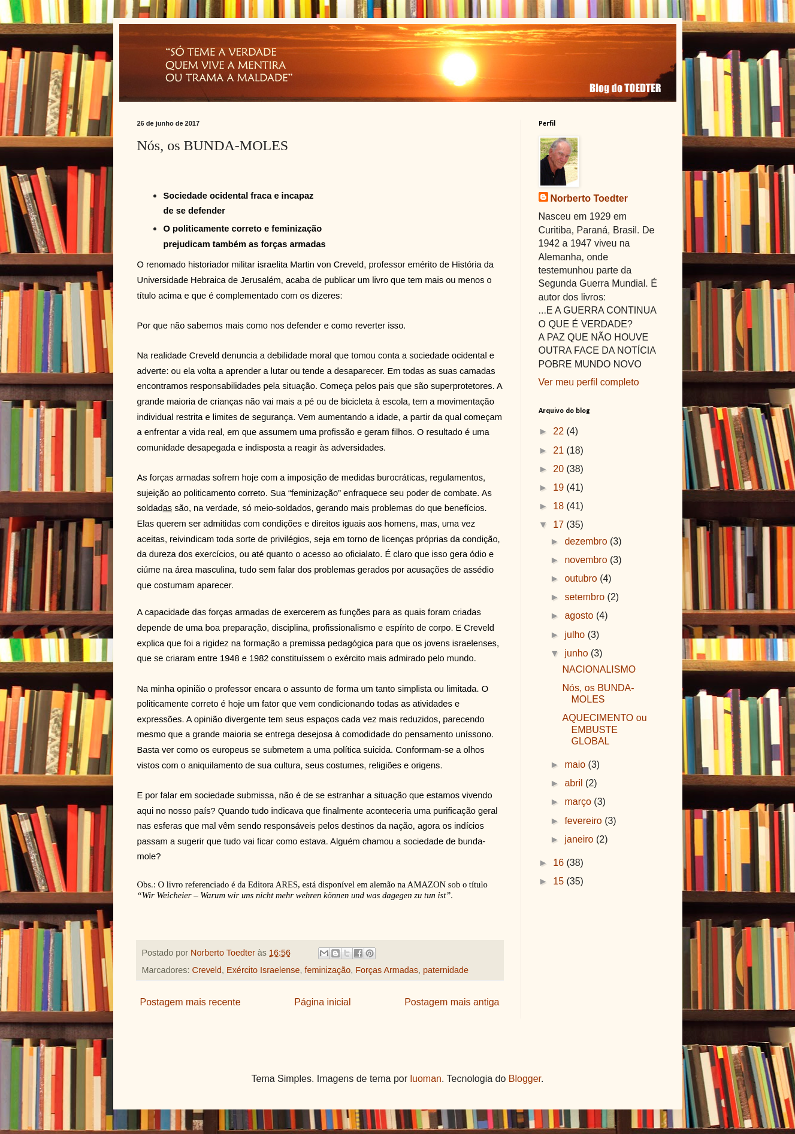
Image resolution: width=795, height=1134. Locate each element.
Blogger (525, 1079)
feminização (327, 970)
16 (559, 863)
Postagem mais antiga (451, 1002)
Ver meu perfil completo (589, 382)
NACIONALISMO (599, 669)
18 (559, 506)
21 (559, 450)
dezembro (587, 541)
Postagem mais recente (190, 1002)
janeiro (580, 839)
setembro (585, 597)
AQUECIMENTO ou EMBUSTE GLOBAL (604, 729)
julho (575, 635)
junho (577, 653)
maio (576, 764)
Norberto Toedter (589, 198)
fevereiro (584, 821)
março (579, 801)
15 (559, 881)
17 (559, 524)
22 (559, 431)
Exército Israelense (263, 970)
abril (574, 783)
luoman (426, 1079)
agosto (580, 615)
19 (559, 487)
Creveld (207, 970)
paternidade (445, 970)
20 (559, 469)
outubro (582, 578)
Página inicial (322, 1002)
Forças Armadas (386, 970)
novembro (587, 560)
